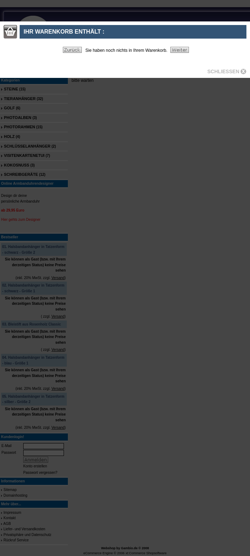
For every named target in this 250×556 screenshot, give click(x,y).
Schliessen (223, 71)
